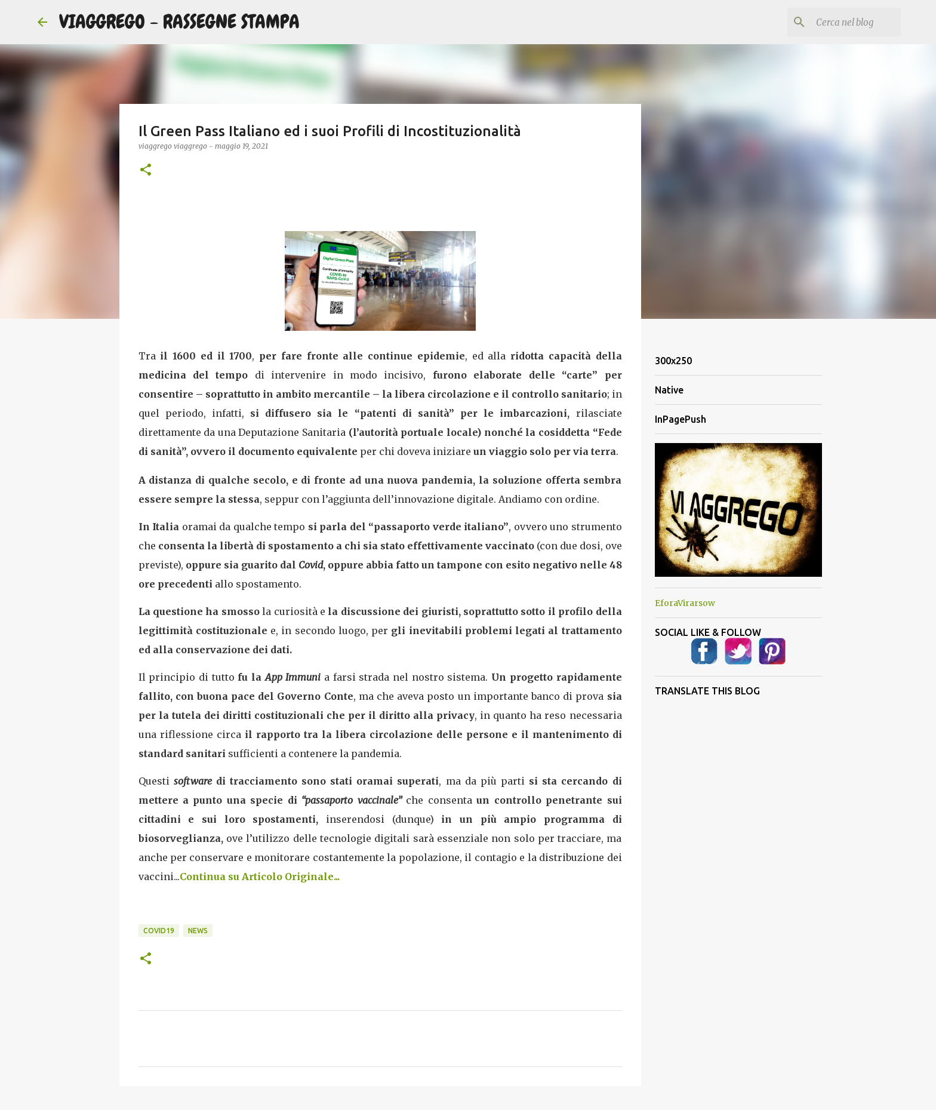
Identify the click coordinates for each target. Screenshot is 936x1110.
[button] (145, 170)
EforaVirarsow (685, 603)
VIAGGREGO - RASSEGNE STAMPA (179, 22)
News (198, 930)
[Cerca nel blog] (838, 22)
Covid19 (158, 930)
